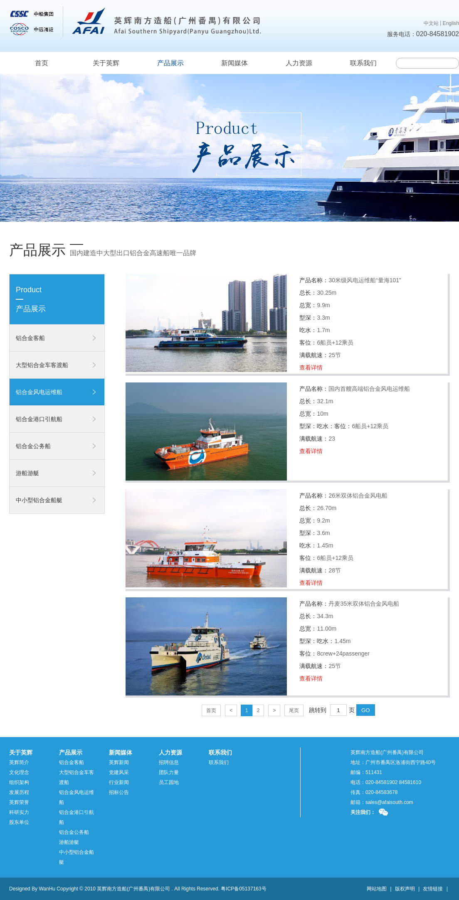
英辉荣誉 (19, 802)
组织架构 (19, 782)
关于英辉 (106, 63)
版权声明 (405, 889)
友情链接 (433, 889)
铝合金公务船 (33, 446)
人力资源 (299, 63)
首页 (41, 63)
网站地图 (377, 889)
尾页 (294, 710)
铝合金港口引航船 (39, 419)
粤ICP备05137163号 (243, 889)
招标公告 (119, 792)
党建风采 (119, 772)
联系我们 (363, 63)
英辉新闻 (119, 762)
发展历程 (19, 792)
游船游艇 (27, 473)
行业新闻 (119, 782)
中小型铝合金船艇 (39, 500)
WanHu (47, 889)
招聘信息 (169, 762)
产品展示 (170, 63)
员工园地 (169, 782)
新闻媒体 (234, 63)
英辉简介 (19, 762)
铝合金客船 (30, 338)
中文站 (431, 23)
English (451, 23)
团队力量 (169, 772)
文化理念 (19, 772)
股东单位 (19, 822)
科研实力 (19, 812)
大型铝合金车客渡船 (42, 365)
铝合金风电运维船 (39, 392)
